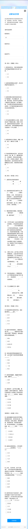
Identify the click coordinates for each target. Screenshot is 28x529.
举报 (25, 527)
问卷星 (11, 527)
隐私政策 (3, 527)
